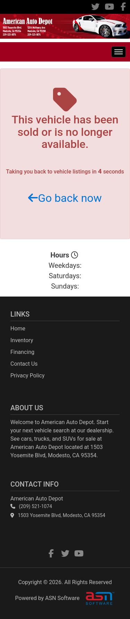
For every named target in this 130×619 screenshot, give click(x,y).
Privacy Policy (27, 375)
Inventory (21, 340)
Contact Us (24, 363)
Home (17, 328)
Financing (22, 352)
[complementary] (109, 598)
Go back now (65, 198)
